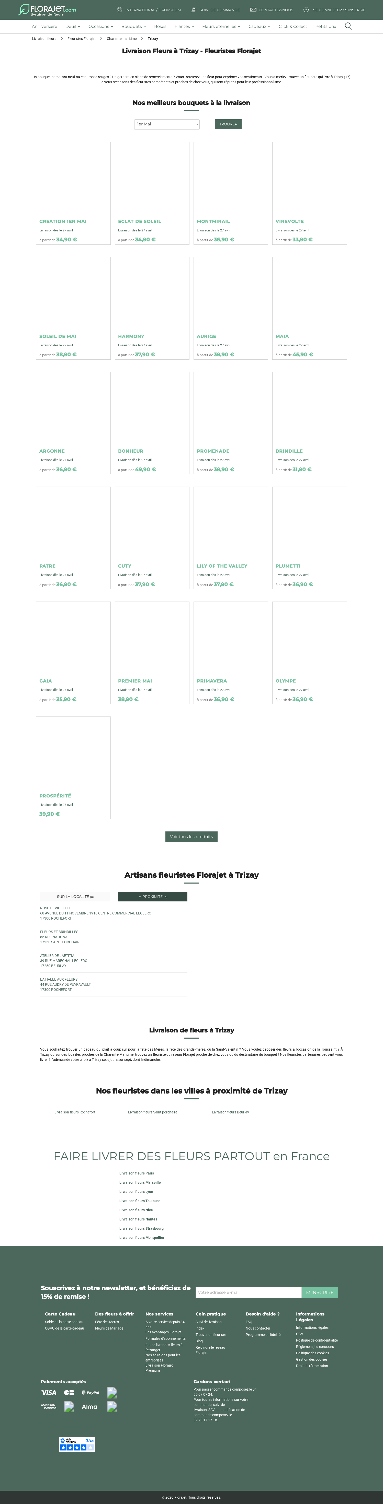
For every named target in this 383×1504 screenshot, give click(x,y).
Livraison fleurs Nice (136, 1210)
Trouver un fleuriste (211, 1335)
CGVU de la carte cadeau (64, 1328)
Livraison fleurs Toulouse (140, 1201)
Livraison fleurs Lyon (136, 1192)
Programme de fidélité (263, 1335)
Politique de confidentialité (317, 1340)
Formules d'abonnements (165, 1338)
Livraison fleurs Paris (136, 1173)
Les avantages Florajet (163, 1332)
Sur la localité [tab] (75, 896)
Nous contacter (258, 1328)
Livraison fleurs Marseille (140, 1182)
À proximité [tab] (152, 896)
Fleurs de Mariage (109, 1328)
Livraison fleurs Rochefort (74, 1112)
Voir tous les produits (191, 836)
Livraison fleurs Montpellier (141, 1238)
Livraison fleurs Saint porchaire (152, 1112)
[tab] (46, 27)
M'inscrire (320, 1292)
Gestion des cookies (312, 1359)
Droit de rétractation (312, 1366)
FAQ (249, 1322)
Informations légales (312, 1327)
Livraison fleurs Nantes (138, 1219)
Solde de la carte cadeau (64, 1322)
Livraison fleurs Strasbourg (141, 1228)
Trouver (228, 124)
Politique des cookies (312, 1353)
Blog (199, 1341)
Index (200, 1328)
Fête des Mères (107, 1322)
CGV (299, 1334)
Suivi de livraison (209, 1322)
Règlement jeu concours (315, 1347)
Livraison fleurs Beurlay (230, 1112)
